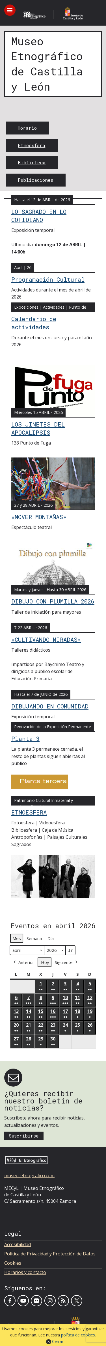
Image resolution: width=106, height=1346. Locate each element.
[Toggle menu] (10, 10)
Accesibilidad (17, 1244)
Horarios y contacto (25, 1272)
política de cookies (78, 1335)
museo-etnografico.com (29, 1175)
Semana (34, 938)
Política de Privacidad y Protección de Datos (50, 1254)
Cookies (12, 1263)
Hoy (45, 962)
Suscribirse (24, 1136)
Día (50, 938)
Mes (16, 938)
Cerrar (57, 1341)
